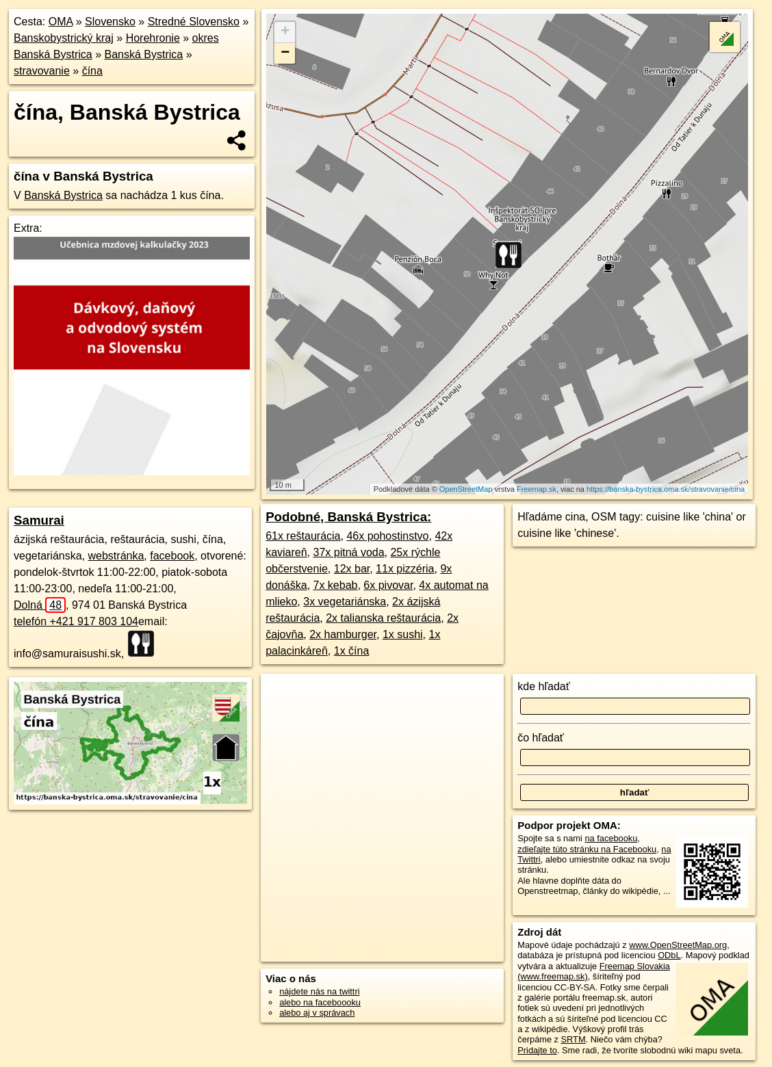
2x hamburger (342, 634)
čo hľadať (540, 737)
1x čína (352, 651)
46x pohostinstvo (387, 536)
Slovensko (110, 21)
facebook (172, 556)
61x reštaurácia (303, 536)
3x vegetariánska (344, 601)
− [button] (285, 53)
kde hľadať (543, 686)
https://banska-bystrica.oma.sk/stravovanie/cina (666, 489)
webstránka (116, 556)
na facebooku (610, 838)
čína (92, 71)
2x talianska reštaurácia (383, 618)
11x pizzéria (405, 569)
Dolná (40, 605)
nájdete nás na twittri (319, 991)
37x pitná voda (349, 552)
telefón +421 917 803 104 (76, 621)
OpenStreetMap (466, 489)
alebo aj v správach (317, 1012)
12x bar (352, 569)
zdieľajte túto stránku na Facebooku (586, 849)
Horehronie (153, 38)
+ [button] (285, 32)
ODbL (669, 955)
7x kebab (335, 585)
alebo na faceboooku (320, 1002)
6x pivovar (388, 585)
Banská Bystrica (144, 54)
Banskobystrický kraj (64, 38)
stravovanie (42, 71)
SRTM (573, 1039)
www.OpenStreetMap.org (678, 945)
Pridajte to (537, 1050)
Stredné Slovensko (194, 21)
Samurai (39, 520)
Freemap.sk (536, 489)
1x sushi (403, 634)
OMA (61, 21)
